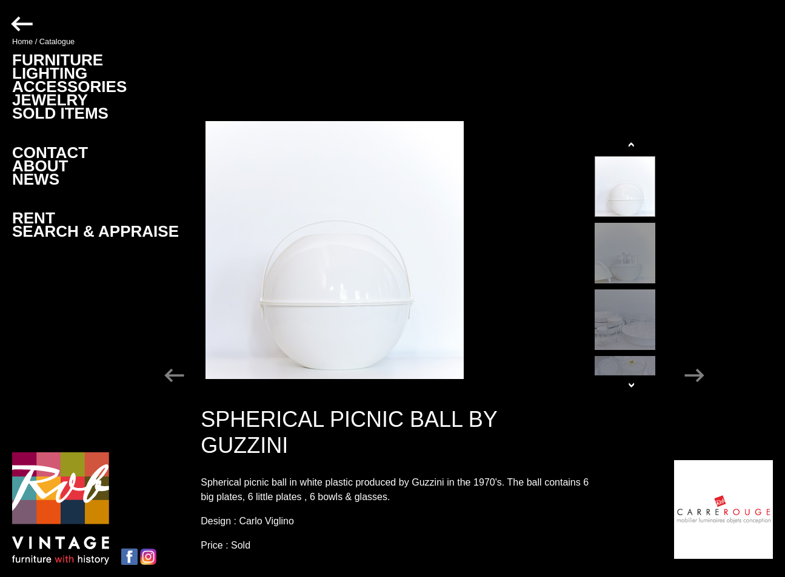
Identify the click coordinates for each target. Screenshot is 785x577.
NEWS (35, 179)
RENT (33, 218)
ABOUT (40, 166)
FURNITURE (57, 60)
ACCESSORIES (69, 86)
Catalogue (57, 41)
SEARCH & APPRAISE (95, 231)
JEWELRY (50, 100)
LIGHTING (49, 73)
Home (22, 41)
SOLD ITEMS (60, 113)
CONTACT (50, 152)
